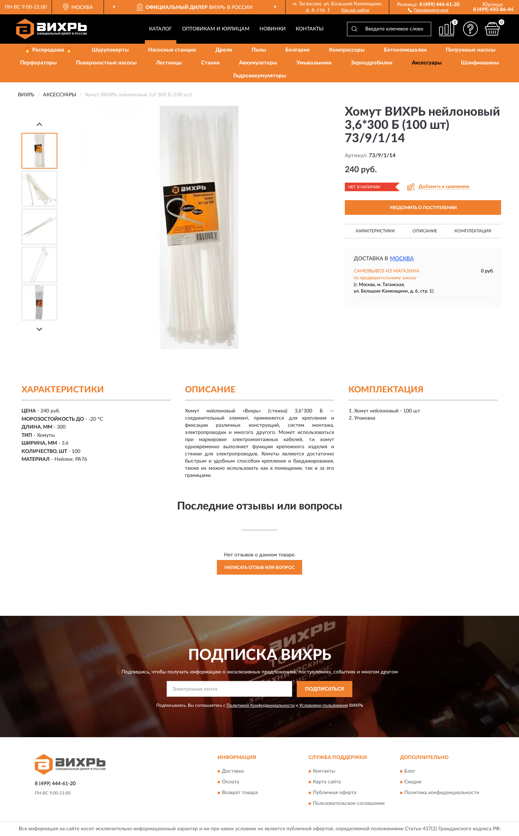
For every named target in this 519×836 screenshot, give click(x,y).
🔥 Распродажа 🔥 (48, 50)
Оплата (230, 782)
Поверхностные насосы (106, 63)
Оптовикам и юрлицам (215, 29)
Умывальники (314, 63)
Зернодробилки (371, 63)
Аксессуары (427, 63)
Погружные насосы (470, 50)
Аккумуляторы (258, 63)
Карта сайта (327, 782)
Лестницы (169, 63)
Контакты (310, 29)
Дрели (223, 50)
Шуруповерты (110, 50)
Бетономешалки (405, 50)
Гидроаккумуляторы (259, 75)
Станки (210, 63)
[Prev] (39, 124)
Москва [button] (402, 258)
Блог (409, 771)
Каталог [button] (160, 29)
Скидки (413, 782)
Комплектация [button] (472, 231)
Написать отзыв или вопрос (259, 567)
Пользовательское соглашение (349, 803)
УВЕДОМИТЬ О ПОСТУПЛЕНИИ (423, 208)
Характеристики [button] (375, 231)
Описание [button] (425, 231)
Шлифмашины (480, 63)
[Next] (39, 329)
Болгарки (297, 50)
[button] (428, 10)
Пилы (259, 50)
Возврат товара (240, 793)
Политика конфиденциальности (441, 793)
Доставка (233, 771)
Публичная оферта (334, 793)
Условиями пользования (323, 705)
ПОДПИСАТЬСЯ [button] (324, 689)
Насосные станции (172, 50)
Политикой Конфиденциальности (261, 705)
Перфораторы (38, 63)
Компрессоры (347, 50)
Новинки (273, 29)
